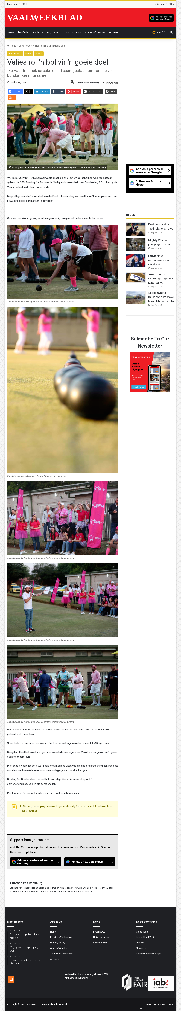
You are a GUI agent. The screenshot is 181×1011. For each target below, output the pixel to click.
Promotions (68, 32)
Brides (101, 32)
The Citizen (112, 32)
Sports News (100, 942)
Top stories (159, 1004)
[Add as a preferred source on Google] (161, 17)
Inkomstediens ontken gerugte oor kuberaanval (161, 279)
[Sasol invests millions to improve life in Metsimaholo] (136, 297)
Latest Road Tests (145, 937)
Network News (101, 937)
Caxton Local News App (148, 953)
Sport (56, 32)
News (11, 32)
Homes (140, 942)
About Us (81, 32)
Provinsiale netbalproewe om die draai (159, 260)
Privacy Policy (57, 942)
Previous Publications (61, 937)
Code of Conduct (59, 948)
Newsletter (142, 948)
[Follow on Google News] (89, 861)
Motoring (46, 32)
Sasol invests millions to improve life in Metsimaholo (161, 297)
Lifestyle (35, 32)
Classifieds (22, 32)
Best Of (92, 32)
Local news (24, 45)
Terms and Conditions (61, 953)
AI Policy (54, 959)
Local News (99, 931)
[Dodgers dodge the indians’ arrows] (136, 229)
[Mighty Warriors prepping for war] (136, 245)
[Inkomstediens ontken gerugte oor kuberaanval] (136, 277)
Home (11, 45)
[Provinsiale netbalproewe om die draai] (136, 260)
